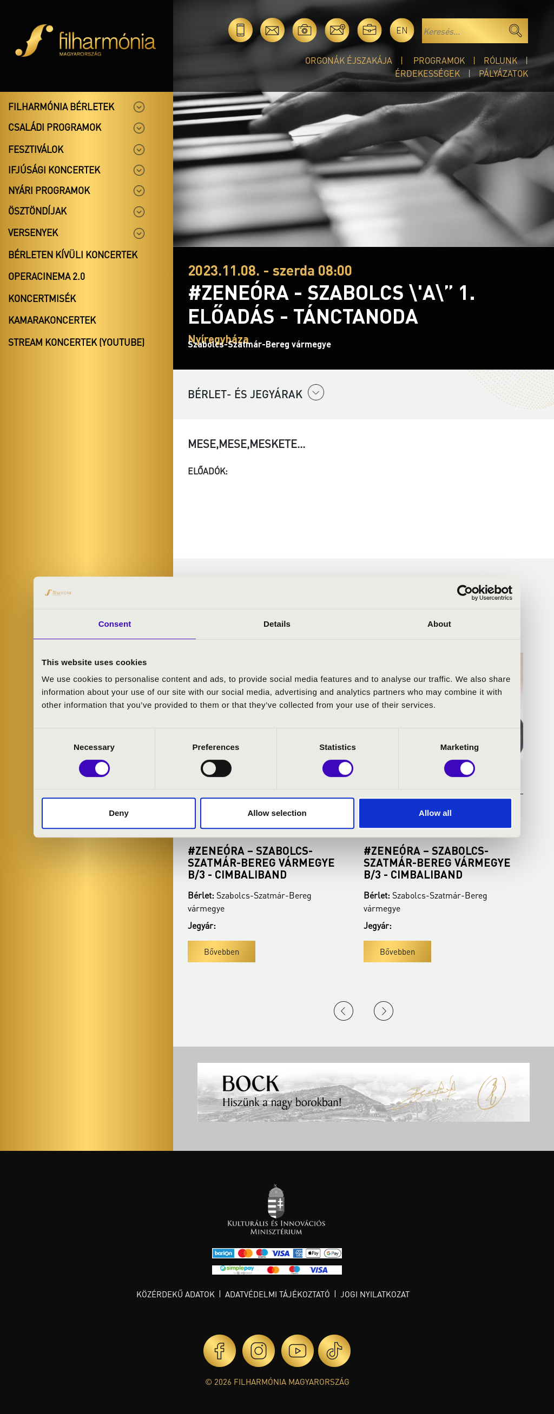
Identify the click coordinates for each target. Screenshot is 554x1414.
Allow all (435, 812)
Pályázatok (503, 73)
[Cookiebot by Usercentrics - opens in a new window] (465, 593)
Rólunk (500, 60)
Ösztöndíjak (37, 211)
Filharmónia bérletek (61, 106)
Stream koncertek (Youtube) (76, 342)
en (402, 30)
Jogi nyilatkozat (375, 1294)
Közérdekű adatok (175, 1294)
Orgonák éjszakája (348, 60)
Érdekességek (427, 73)
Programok (439, 60)
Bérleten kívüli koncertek (72, 254)
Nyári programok (49, 190)
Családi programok (54, 127)
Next (383, 1011)
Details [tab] (277, 623)
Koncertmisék (42, 298)
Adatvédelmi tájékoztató (277, 1294)
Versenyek (33, 232)
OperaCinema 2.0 (46, 276)
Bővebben (221, 951)
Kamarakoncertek (52, 320)
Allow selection (276, 812)
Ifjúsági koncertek (54, 170)
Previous (343, 1011)
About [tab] (439, 623)
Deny (119, 812)
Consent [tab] (114, 623)
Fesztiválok (35, 149)
